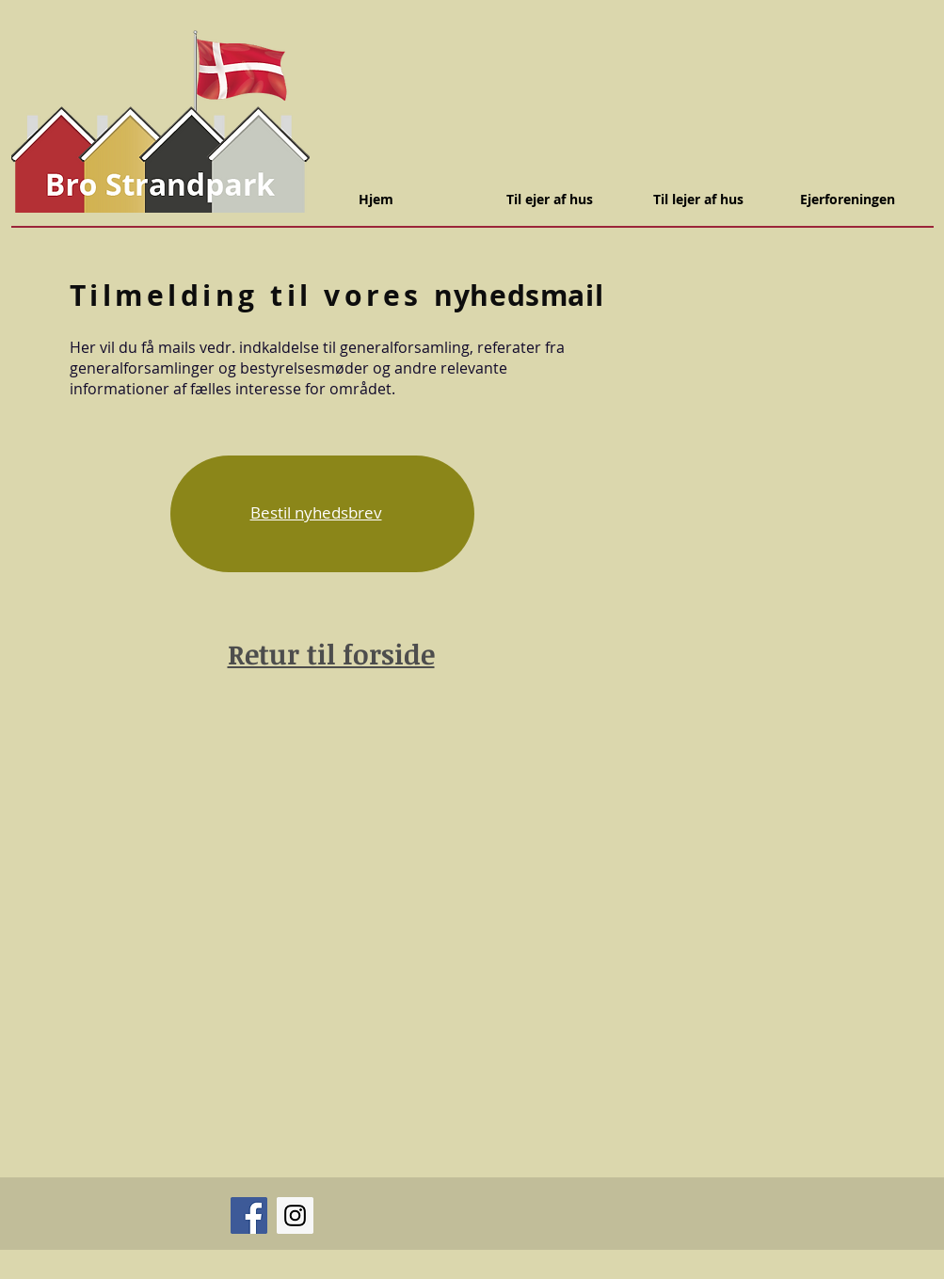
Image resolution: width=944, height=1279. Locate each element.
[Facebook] (249, 1215)
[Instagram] (295, 1215)
